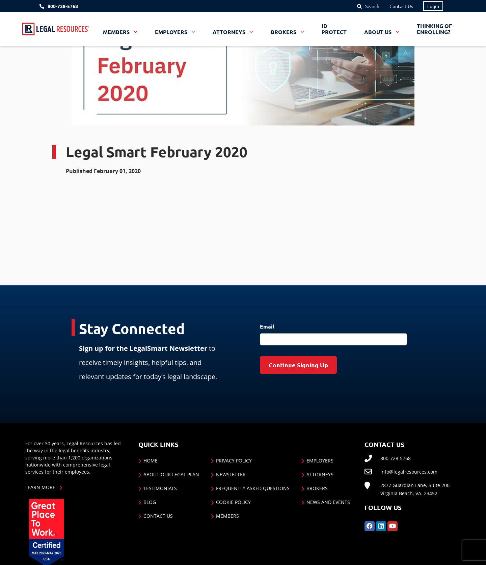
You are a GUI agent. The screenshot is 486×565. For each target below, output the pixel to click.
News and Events (328, 502)
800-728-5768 (63, 6)
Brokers (317, 488)
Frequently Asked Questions (253, 488)
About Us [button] (378, 31)
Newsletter (231, 474)
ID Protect (334, 28)
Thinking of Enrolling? (434, 28)
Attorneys (319, 474)
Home (150, 460)
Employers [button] (172, 31)
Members (227, 516)
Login (433, 6)
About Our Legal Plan (171, 474)
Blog (149, 502)
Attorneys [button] (230, 31)
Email (267, 326)
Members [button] (117, 31)
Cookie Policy (233, 502)
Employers (319, 460)
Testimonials (160, 488)
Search (372, 6)
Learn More (40, 487)
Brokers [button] (284, 31)
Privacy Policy (234, 460)
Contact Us (401, 6)
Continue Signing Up (298, 365)
